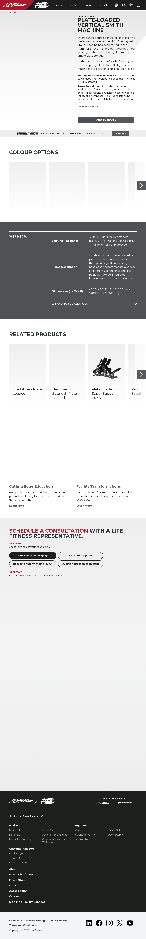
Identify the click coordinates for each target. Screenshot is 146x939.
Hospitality (15, 834)
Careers (14, 896)
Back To (15, 12)
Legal (13, 885)
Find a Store (17, 880)
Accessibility (18, 891)
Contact (102, 5)
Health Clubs (16, 830)
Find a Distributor (21, 874)
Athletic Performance (54, 834)
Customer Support (80, 555)
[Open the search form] (124, 5)
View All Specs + (88, 106)
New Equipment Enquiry (33, 555)
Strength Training (85, 834)
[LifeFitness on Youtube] (130, 924)
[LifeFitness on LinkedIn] (88, 924)
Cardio (79, 830)
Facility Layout (17, 853)
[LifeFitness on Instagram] (109, 924)
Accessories (81, 839)
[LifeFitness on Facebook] (99, 924)
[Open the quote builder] (131, 5)
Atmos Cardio (116, 834)
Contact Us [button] (16, 920)
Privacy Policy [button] (58, 920)
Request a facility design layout (32, 563)
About (13, 869)
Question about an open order (80, 563)
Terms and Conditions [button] (23, 925)
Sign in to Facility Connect (27, 902)
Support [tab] (89, 5)
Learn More (17, 505)
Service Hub (16, 858)
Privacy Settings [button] (36, 920)
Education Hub (18, 862)
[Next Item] (141, 185)
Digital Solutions (117, 830)
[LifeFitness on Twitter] (119, 924)
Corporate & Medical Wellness (53, 841)
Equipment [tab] (74, 5)
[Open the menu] (138, 5)
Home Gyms (49, 830)
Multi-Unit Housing (20, 839)
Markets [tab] (60, 5)
